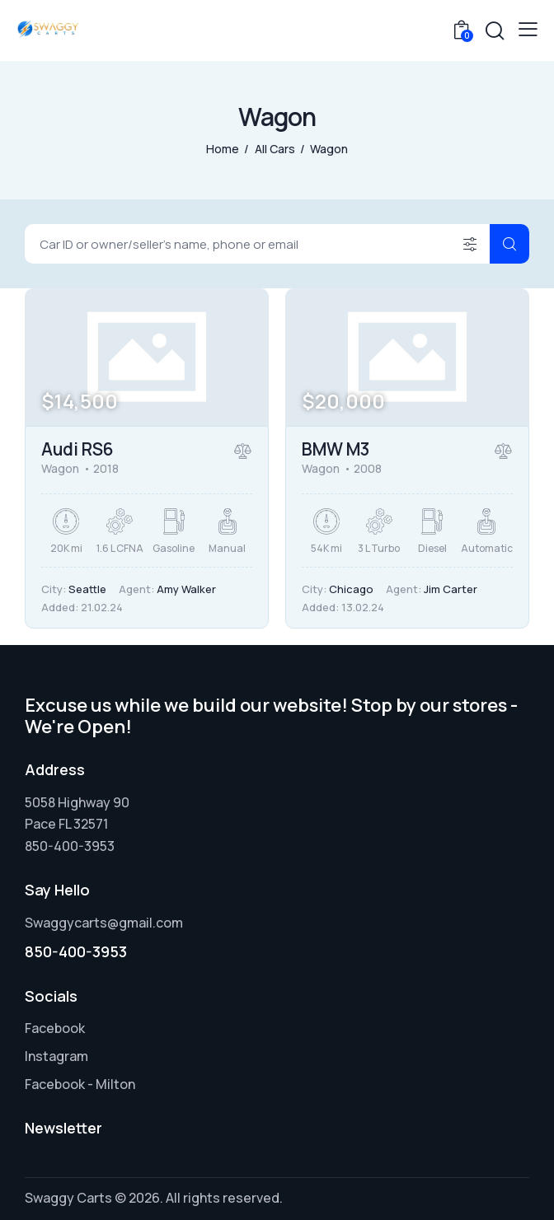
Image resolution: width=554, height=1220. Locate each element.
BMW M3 (335, 449)
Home (222, 149)
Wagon (60, 468)
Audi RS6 (77, 449)
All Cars (275, 149)
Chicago (351, 589)
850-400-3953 (76, 951)
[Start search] (509, 244)
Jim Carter (450, 589)
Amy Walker (186, 589)
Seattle (87, 589)
